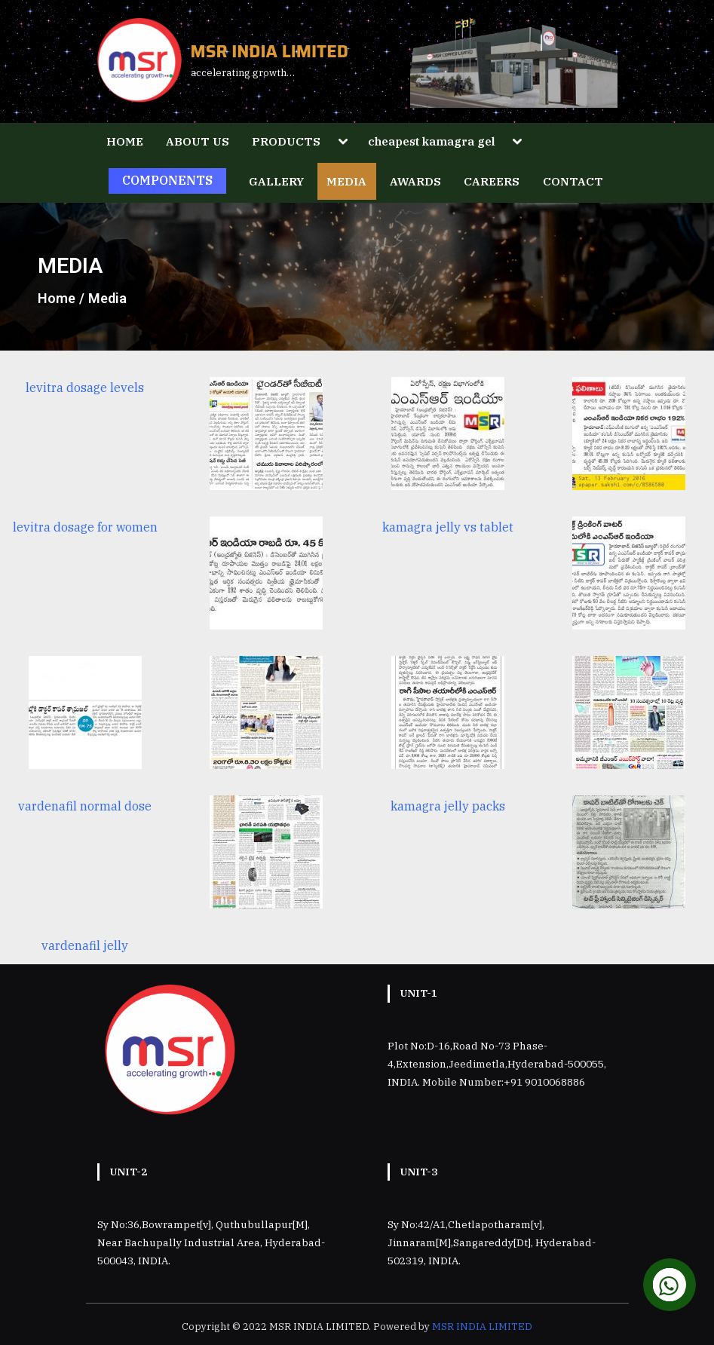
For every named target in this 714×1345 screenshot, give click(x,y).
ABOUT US (197, 141)
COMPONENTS (167, 180)
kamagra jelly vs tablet (447, 527)
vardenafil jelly (84, 945)
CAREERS (491, 180)
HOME (124, 141)
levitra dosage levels (85, 387)
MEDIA (346, 180)
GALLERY (276, 180)
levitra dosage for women (85, 527)
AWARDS (415, 180)
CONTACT (573, 180)
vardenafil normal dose (85, 805)
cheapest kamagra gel (431, 141)
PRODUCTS (286, 141)
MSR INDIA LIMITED (269, 51)
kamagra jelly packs (448, 805)
